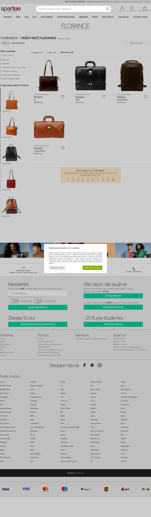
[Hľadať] (107, 9)
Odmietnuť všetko (57, 268)
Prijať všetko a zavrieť (92, 268)
